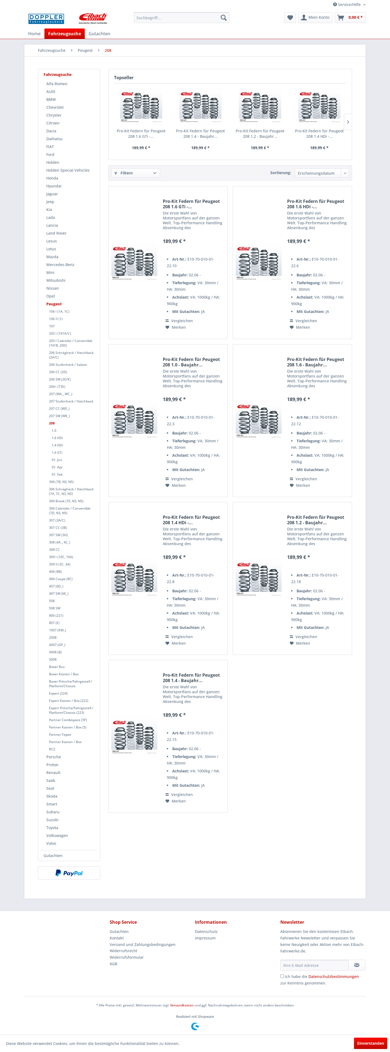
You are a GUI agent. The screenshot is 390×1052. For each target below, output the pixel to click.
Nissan (52, 288)
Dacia (51, 130)
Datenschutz (206, 931)
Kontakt (117, 938)
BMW (51, 99)
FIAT (50, 146)
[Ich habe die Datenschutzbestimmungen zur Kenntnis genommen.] (282, 976)
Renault (53, 772)
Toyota (52, 827)
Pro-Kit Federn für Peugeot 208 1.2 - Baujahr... (260, 133)
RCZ (52, 749)
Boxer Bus (57, 666)
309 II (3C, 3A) (59, 564)
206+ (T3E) (57, 386)
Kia (49, 209)
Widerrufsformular (127, 957)
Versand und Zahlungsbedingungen (143, 944)
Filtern (123, 172)
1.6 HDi (57, 438)
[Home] (34, 33)
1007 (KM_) (57, 630)
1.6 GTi (57, 452)
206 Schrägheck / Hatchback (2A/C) (71, 355)
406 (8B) (55, 571)
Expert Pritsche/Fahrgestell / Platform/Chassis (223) (71, 710)
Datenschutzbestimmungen (333, 976)
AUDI (50, 91)
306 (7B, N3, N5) (61, 481)
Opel (50, 296)
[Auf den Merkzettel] (175, 327)
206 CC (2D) (58, 372)
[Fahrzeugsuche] (64, 33)
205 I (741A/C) (60, 333)
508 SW (54, 608)
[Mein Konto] (315, 17)
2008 (53, 637)
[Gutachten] (99, 33)
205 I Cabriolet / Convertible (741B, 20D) (70, 343)
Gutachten (53, 855)
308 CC (54, 549)
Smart (51, 804)
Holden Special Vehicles (68, 170)
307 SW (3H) (58, 535)
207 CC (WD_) (59, 408)
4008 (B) (55, 652)
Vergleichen (179, 320)
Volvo (51, 843)
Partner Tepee (60, 734)
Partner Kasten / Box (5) (67, 727)
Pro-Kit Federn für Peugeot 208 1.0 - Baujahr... (191, 362)
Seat (50, 788)
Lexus (51, 241)
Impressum (205, 938)
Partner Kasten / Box (65, 742)
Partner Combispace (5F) (68, 720)
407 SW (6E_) (59, 593)
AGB (113, 963)
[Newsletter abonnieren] (356, 965)
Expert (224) (58, 693)
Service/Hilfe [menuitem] (347, 4)
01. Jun (57, 460)
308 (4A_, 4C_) (59, 542)
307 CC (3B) (58, 527)
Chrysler (53, 115)
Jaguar (52, 193)
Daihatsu (54, 138)
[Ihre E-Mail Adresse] (314, 965)
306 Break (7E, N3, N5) (66, 501)
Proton (52, 764)
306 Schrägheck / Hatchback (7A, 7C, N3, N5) (71, 491)
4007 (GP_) (57, 644)
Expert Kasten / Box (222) (68, 700)
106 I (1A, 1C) (59, 311)
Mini (50, 272)
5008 (53, 659)
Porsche (53, 756)
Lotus (51, 248)
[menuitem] (181, 17)
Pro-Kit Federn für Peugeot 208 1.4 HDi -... (319, 133)
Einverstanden (370, 1043)
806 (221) (56, 615)
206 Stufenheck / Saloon (68, 364)
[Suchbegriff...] (181, 17)
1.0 (54, 430)
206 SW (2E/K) (60, 379)
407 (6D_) (56, 586)
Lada (50, 217)
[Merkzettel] (290, 17)
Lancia (52, 225)
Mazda (52, 256)
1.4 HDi (57, 445)
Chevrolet (55, 107)
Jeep (50, 201)
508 (52, 601)
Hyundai (53, 185)
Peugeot (54, 303)
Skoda (51, 796)
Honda (52, 178)
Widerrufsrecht (123, 950)
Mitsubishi (56, 280)
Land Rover (56, 233)
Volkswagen (57, 835)
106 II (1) (56, 318)
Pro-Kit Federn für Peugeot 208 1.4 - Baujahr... (200, 133)
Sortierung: (280, 172)
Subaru (53, 811)
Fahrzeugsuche (58, 74)
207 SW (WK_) (59, 416)
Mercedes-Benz (60, 264)
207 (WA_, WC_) (60, 394)
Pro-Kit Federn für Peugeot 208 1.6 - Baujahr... (315, 362)
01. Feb (57, 474)
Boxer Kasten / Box (64, 674)
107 (52, 326)
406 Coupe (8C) (61, 579)
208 (52, 423)
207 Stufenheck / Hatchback (71, 401)
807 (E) (54, 623)
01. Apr (57, 467)
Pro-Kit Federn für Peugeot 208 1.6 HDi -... (315, 204)
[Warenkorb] (350, 17)
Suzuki (52, 819)
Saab (50, 780)
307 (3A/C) (57, 520)
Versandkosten (182, 1005)
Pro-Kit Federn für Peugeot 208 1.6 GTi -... (141, 133)
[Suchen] (223, 17)
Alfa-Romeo (56, 83)
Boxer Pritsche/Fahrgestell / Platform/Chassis (70, 683)
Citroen (53, 123)
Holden (52, 162)
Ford (50, 154)
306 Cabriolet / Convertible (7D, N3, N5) (69, 510)
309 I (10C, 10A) (61, 557)
